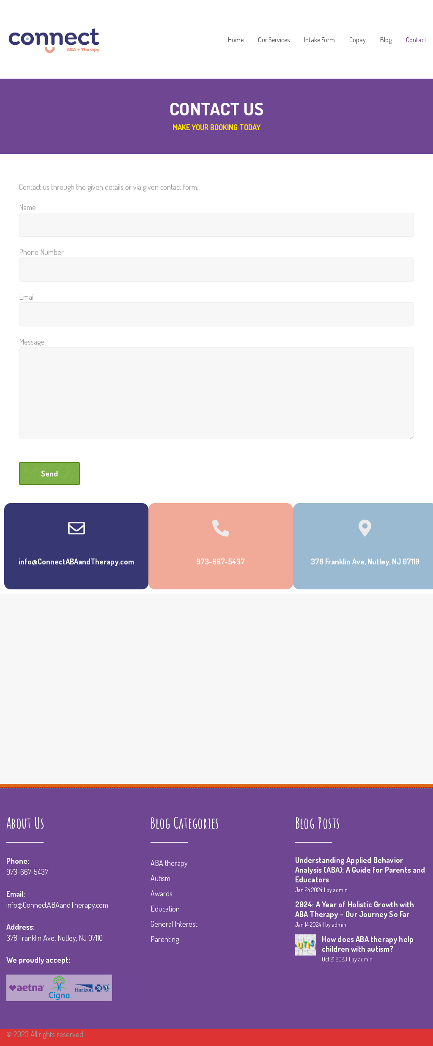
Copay (357, 40)
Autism (160, 878)
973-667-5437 (27, 871)
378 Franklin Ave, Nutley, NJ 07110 (54, 937)
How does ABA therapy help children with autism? (368, 943)
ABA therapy (169, 863)
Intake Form (319, 40)
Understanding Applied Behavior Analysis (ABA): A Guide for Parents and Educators (360, 869)
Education (165, 908)
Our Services (274, 40)
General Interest (174, 923)
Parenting (165, 939)
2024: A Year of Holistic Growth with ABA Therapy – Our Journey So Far (354, 909)
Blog (386, 40)
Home (236, 40)
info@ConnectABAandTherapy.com (57, 904)
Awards (162, 893)
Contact (416, 40)
